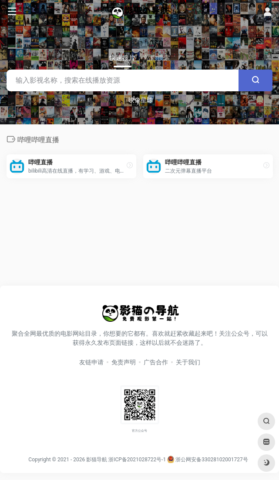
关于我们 (188, 362)
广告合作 (156, 362)
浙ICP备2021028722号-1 (137, 460)
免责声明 (123, 362)
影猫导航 (96, 460)
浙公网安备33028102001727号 (207, 460)
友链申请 (91, 362)
